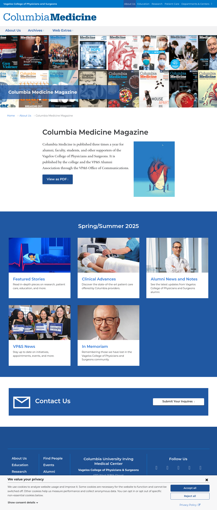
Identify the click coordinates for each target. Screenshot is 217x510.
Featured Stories (39, 266)
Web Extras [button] (61, 30)
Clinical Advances (108, 266)
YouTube (178, 464)
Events (48, 461)
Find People (52, 455)
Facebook (156, 464)
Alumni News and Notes (177, 266)
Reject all (189, 496)
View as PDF (59, 180)
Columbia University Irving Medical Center (61, 434)
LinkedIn (189, 464)
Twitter (167, 464)
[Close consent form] (207, 479)
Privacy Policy (190, 505)
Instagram (200, 464)
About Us (137, 3)
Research (162, 3)
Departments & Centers (197, 3)
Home (10, 115)
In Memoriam (108, 332)
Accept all (190, 488)
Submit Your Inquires (184, 399)
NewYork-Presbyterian (108, 436)
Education (149, 3)
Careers (49, 474)
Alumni (48, 468)
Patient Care (175, 3)
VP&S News (39, 332)
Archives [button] (35, 30)
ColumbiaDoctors (158, 434)
